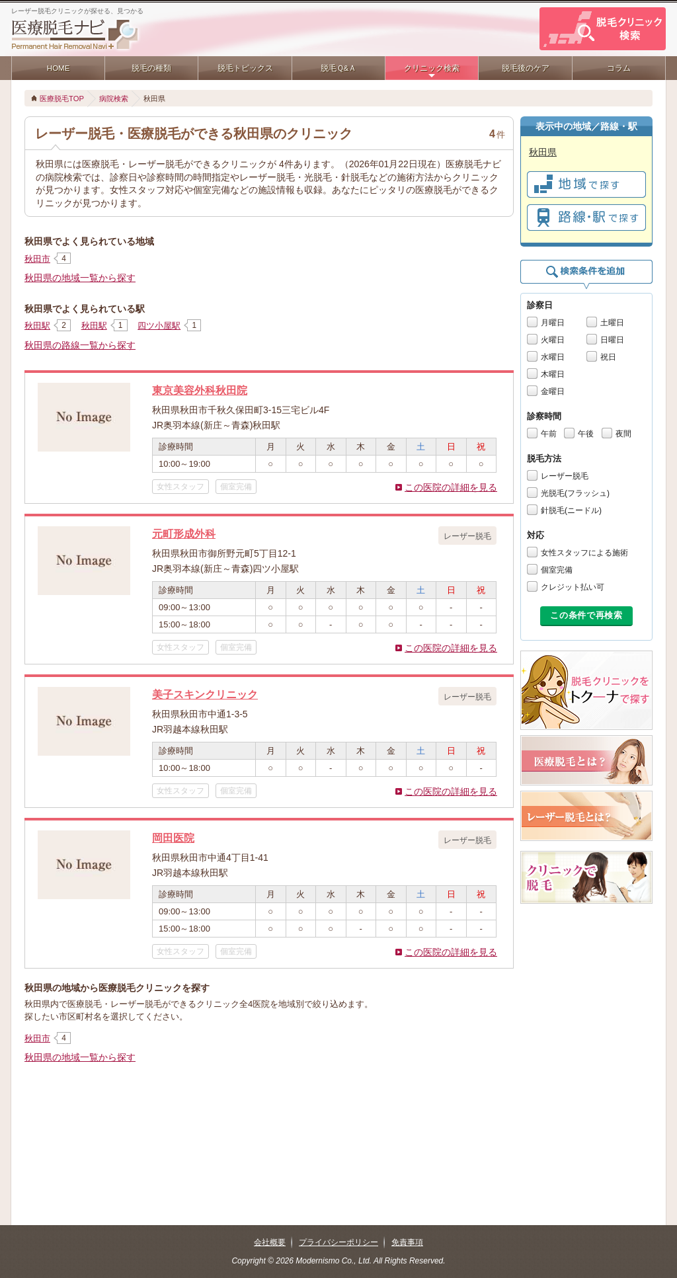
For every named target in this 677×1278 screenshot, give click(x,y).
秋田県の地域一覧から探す (80, 277)
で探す (586, 184)
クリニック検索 (431, 68)
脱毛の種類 (151, 68)
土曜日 (612, 322)
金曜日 (553, 391)
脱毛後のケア (525, 68)
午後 (586, 433)
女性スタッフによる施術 (584, 552)
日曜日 (612, 339)
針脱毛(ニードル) (571, 510)
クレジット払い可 (572, 587)
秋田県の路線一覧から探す (80, 345)
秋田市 (37, 259)
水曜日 (553, 357)
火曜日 (553, 339)
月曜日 (553, 322)
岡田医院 (173, 838)
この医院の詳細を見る (451, 487)
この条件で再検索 (586, 615)
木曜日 (553, 374)
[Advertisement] (269, 1112)
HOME (58, 68)
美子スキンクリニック (205, 694)
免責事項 (407, 1242)
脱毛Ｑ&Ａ (339, 68)
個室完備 (557, 570)
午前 (549, 433)
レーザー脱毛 (564, 476)
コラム (619, 68)
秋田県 (543, 152)
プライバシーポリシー (338, 1242)
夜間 (623, 433)
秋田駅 (37, 326)
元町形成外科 (184, 533)
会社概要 (270, 1242)
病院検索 (113, 98)
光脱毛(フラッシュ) (575, 493)
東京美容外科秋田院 (199, 390)
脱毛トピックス (245, 68)
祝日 (608, 357)
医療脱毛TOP (62, 98)
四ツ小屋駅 (159, 326)
